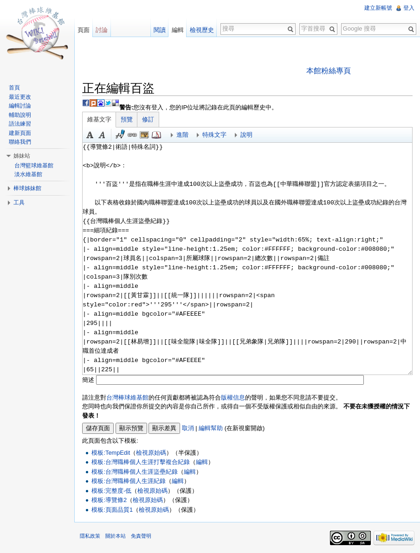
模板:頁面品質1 (112, 509)
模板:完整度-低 (111, 490)
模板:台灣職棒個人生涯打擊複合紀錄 (140, 461)
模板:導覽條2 (109, 499)
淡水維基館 (28, 174)
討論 (102, 29)
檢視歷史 (202, 29)
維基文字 (99, 119)
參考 (156, 135)
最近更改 (20, 97)
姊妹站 (21, 156)
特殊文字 (214, 134)
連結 (132, 135)
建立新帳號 (378, 8)
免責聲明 (141, 536)
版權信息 (233, 397)
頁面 (84, 29)
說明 (246, 134)
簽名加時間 (120, 135)
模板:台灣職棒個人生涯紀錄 (128, 480)
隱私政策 (90, 536)
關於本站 (115, 536)
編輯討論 (20, 105)
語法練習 (20, 124)
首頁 (14, 87)
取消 (188, 428)
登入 (408, 8)
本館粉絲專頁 (328, 71)
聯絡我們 (20, 142)
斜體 (102, 135)
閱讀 (160, 29)
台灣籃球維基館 (33, 165)
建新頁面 (20, 133)
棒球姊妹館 (27, 188)
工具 (19, 202)
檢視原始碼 (151, 452)
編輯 (202, 461)
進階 (182, 134)
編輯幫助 (211, 428)
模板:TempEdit (110, 452)
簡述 (88, 379)
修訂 (148, 119)
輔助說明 (20, 115)
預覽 (127, 119)
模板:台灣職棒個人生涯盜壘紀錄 (134, 471)
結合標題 (144, 135)
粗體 (90, 135)
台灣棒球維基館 (127, 397)
